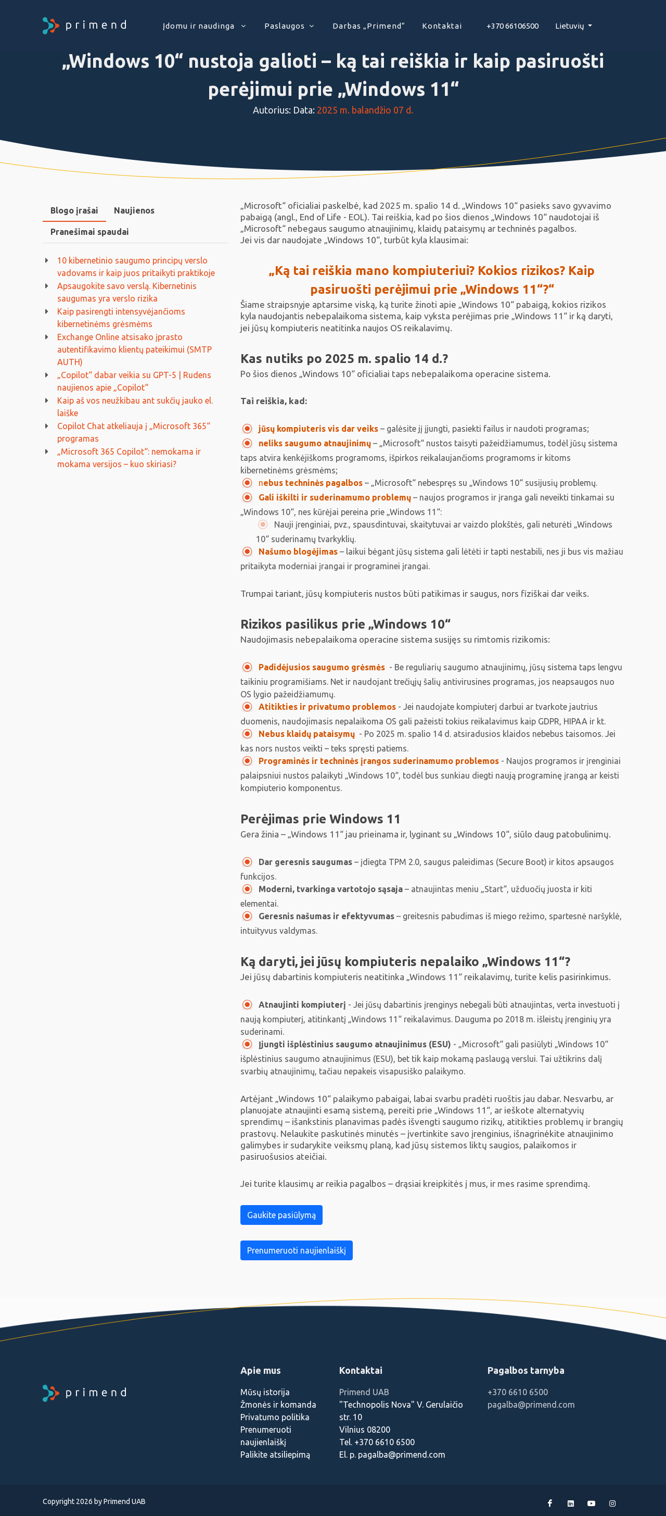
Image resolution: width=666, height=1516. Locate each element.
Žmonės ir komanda (278, 1404)
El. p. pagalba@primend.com (392, 1454)
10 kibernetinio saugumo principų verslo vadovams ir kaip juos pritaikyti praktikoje (136, 267)
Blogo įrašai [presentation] (74, 210)
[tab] (74, 210)
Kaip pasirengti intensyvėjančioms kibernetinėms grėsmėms (121, 318)
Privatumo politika (275, 1417)
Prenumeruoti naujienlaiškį (296, 1250)
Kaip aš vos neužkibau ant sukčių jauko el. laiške (135, 407)
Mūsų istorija (265, 1392)
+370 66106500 (512, 25)
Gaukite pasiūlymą (281, 1215)
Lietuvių (570, 25)
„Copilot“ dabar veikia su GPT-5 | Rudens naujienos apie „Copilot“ (134, 381)
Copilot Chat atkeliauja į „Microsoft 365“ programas (133, 432)
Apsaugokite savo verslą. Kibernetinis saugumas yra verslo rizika (127, 292)
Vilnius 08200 (364, 1429)
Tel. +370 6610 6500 (377, 1442)
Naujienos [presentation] (134, 210)
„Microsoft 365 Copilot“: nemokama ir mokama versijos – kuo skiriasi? (129, 458)
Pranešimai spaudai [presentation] (89, 231)
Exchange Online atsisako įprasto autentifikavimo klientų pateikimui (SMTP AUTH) (134, 349)
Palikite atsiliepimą (275, 1454)
